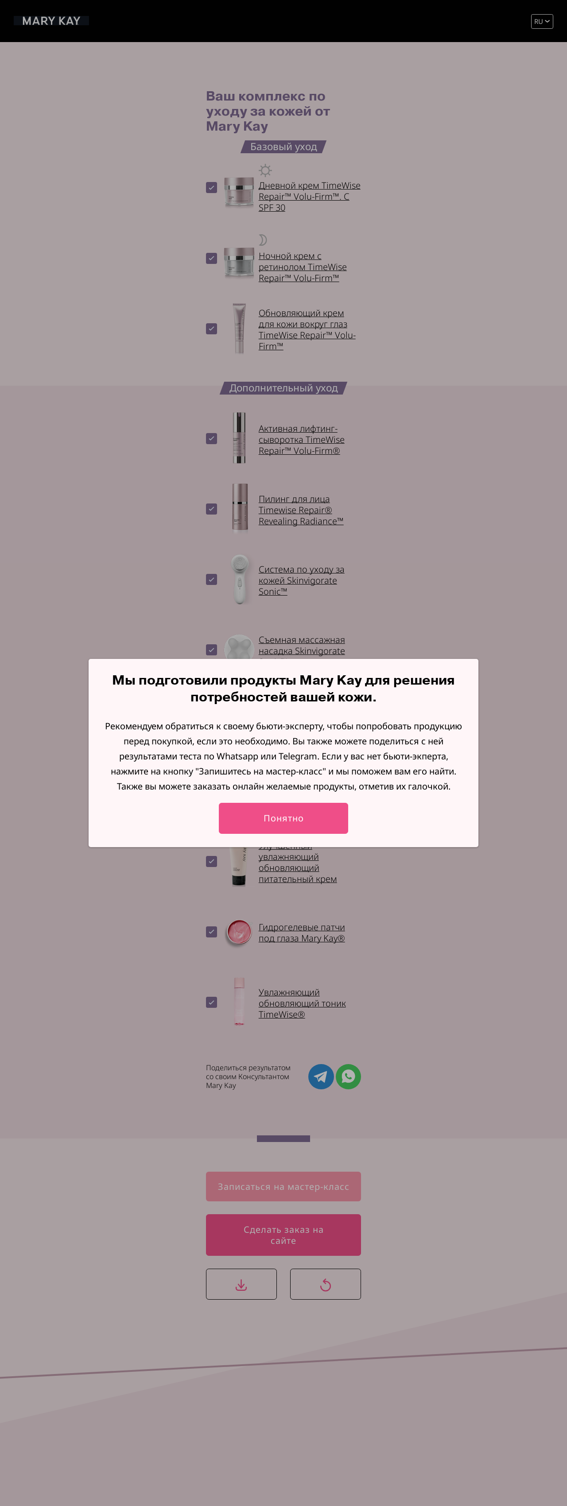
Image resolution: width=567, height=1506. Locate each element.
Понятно (284, 818)
